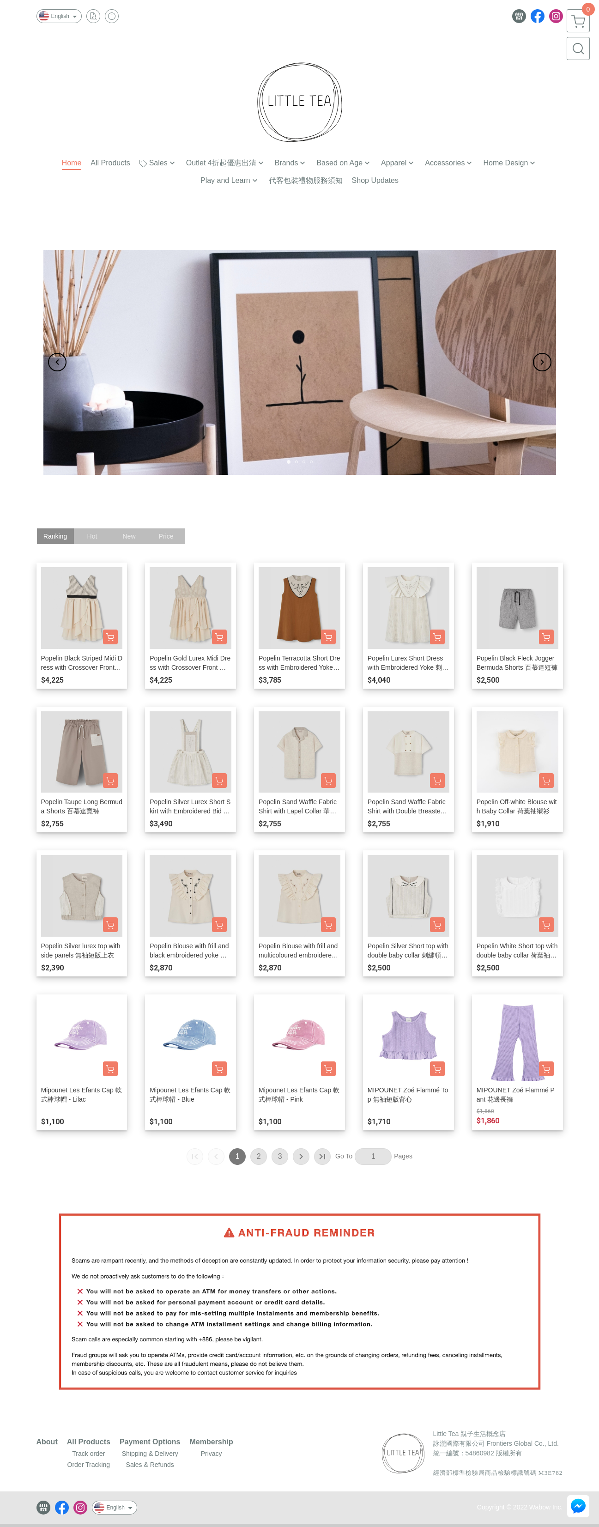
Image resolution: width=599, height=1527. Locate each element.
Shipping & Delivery (150, 1453)
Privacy (211, 1453)
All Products (88, 1442)
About (47, 1442)
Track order (88, 1453)
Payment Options (150, 1442)
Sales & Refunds (150, 1464)
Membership (211, 1442)
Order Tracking (88, 1464)
